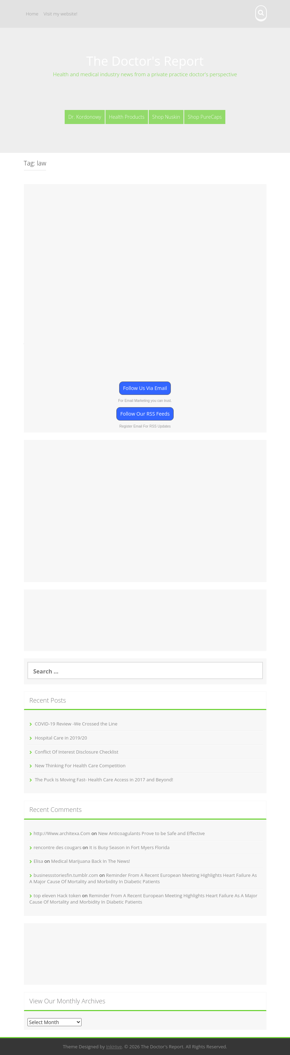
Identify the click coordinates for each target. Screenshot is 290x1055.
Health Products (126, 116)
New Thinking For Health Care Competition (80, 765)
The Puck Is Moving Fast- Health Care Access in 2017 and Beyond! (104, 779)
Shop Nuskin (166, 116)
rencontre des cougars (58, 847)
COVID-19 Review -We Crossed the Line (76, 724)
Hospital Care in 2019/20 (61, 738)
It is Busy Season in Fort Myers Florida (129, 847)
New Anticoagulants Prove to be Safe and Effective (151, 833)
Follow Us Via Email (145, 388)
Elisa (38, 861)
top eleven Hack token (57, 895)
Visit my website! (60, 14)
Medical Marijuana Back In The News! (90, 861)
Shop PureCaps (205, 116)
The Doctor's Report (145, 61)
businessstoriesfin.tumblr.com (66, 875)
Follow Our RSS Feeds (144, 413)
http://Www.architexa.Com (62, 833)
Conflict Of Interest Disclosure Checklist (76, 752)
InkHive (114, 1046)
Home (32, 14)
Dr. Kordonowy (84, 116)
